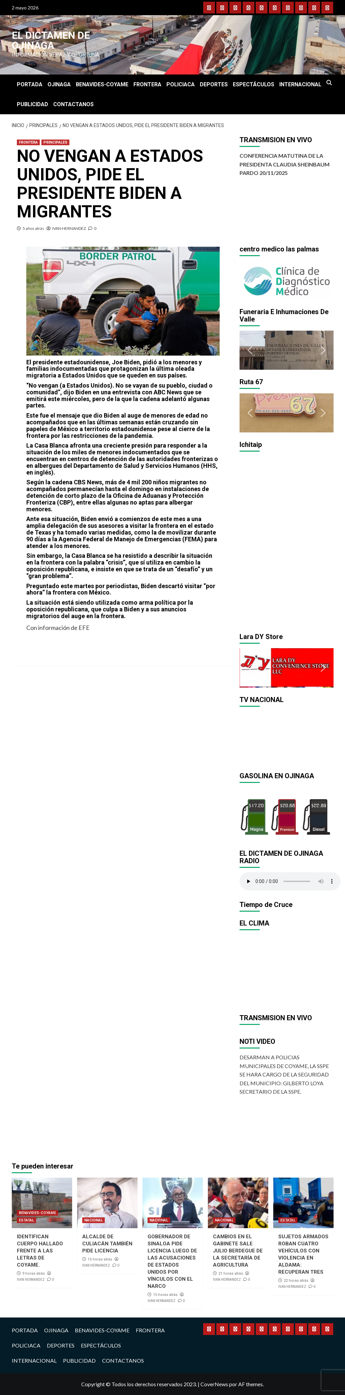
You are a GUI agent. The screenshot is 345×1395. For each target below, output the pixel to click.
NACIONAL (93, 1220)
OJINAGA (59, 84)
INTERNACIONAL (300, 84)
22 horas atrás (296, 1280)
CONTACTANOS (73, 104)
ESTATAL (26, 1220)
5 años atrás (33, 228)
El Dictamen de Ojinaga (51, 40)
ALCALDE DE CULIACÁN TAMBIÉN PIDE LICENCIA (107, 1244)
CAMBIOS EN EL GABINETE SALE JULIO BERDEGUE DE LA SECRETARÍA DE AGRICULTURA (238, 1251)
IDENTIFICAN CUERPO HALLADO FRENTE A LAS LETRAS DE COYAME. (40, 1251)
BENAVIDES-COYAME (102, 84)
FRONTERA (147, 84)
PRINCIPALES (55, 142)
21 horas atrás (230, 1273)
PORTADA (29, 84)
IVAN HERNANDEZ (69, 228)
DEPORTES (214, 84)
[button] (250, 280)
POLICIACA (180, 84)
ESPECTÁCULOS (253, 84)
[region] (287, 280)
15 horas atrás (100, 1259)
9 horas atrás (33, 1273)
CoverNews (214, 1384)
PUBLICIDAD (32, 104)
